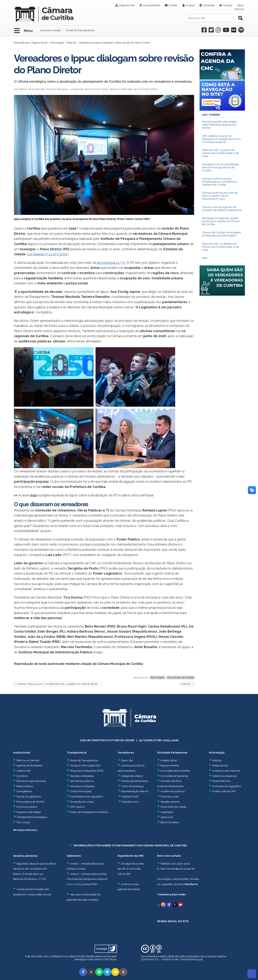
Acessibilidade (151, 5)
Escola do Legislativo (27, 796)
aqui (33, 495)
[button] (83, 972)
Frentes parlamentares (134, 781)
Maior (240, 5)
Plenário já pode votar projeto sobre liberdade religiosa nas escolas (219, 124)
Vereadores (126, 752)
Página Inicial (39, 42)
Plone (112, 959)
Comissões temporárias (174, 775)
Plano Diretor (157, 677)
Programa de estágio (28, 812)
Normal (239, 9)
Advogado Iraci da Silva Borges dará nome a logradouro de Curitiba (220, 167)
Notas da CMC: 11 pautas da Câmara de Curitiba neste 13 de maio (220, 153)
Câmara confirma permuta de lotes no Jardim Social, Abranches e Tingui (219, 195)
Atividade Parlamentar (172, 752)
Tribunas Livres (169, 796)
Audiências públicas (172, 791)
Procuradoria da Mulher (29, 801)
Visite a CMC (22, 770)
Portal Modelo (86, 956)
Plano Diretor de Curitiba (180, 677)
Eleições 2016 (130, 796)
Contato (173, 5)
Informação (57, 42)
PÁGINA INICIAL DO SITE (172, 921)
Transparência (76, 752)
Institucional (21, 752)
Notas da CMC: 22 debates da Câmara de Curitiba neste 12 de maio (220, 246)
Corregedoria (22, 791)
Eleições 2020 (130, 801)
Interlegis (79, 959)
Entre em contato (50, 30)
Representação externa (134, 791)
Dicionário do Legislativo (226, 786)
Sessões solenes (170, 801)
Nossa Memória (221, 781)
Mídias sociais (220, 765)
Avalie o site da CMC (224, 791)
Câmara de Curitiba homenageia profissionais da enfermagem (221, 234)
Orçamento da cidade (171, 806)
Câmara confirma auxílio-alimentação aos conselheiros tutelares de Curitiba (219, 181)
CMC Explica (77, 806)
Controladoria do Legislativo (86, 796)
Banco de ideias (169, 822)
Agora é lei (166, 817)
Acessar (227, 5)
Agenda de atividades (27, 765)
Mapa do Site (127, 5)
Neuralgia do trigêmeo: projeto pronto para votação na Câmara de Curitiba (220, 221)
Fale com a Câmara (26, 760)
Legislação (166, 812)
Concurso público (25, 806)
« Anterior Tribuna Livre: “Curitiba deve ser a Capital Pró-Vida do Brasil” (57, 683)
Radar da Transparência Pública (89, 812)
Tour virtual (23, 822)
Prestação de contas (80, 801)
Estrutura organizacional (29, 781)
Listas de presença (133, 786)
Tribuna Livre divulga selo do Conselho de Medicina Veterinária (222, 209)
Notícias (71, 42)
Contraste (208, 5)
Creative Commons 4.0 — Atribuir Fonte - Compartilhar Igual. (183, 958)
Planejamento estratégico (32, 817)
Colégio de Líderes (132, 775)
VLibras (190, 5)
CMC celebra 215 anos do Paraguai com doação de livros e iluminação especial (221, 138)
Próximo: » (187, 683)
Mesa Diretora (23, 786)
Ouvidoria (20, 775)
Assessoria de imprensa (225, 770)
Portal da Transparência (80, 30)
